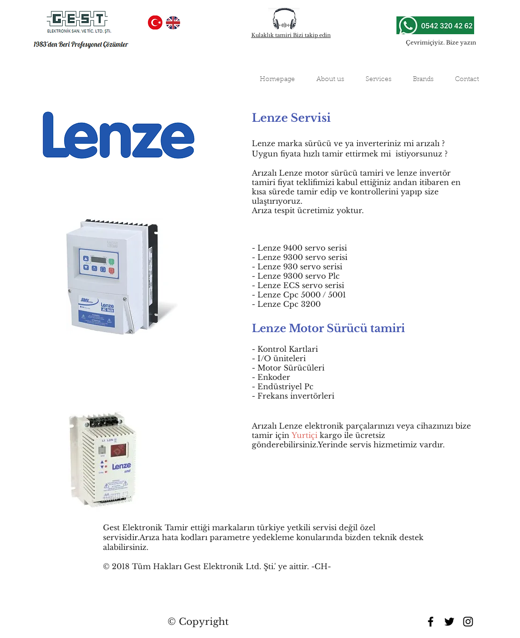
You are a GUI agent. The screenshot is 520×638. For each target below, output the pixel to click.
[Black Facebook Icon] (430, 621)
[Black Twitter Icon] (449, 621)
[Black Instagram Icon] (468, 621)
